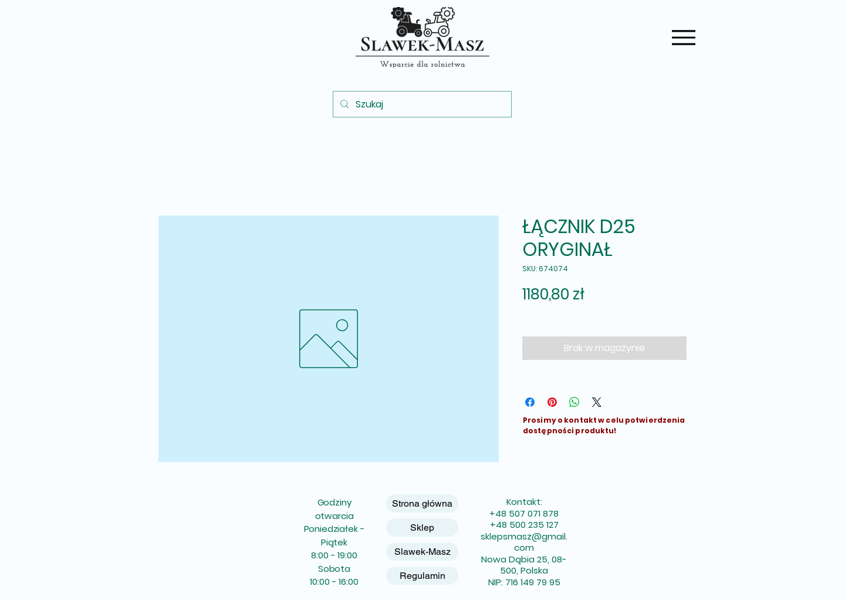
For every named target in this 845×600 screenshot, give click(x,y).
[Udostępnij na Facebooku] (530, 402)
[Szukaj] (421, 104)
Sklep (422, 527)
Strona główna (422, 503)
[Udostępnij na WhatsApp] (574, 402)
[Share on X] (597, 402)
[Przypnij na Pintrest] (552, 402)
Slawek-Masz (422, 551)
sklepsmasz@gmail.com (524, 542)
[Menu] (683, 37)
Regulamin (422, 575)
